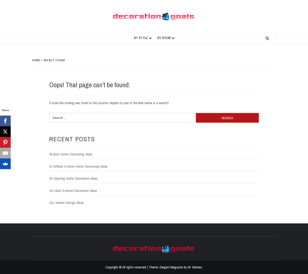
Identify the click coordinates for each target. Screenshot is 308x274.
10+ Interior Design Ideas (66, 202)
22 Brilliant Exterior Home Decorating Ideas (78, 166)
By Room (164, 37)
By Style (141, 37)
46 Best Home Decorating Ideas (70, 154)
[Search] (267, 38)
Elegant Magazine (171, 267)
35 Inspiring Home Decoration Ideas (73, 178)
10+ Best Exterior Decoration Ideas (73, 190)
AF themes (195, 267)
